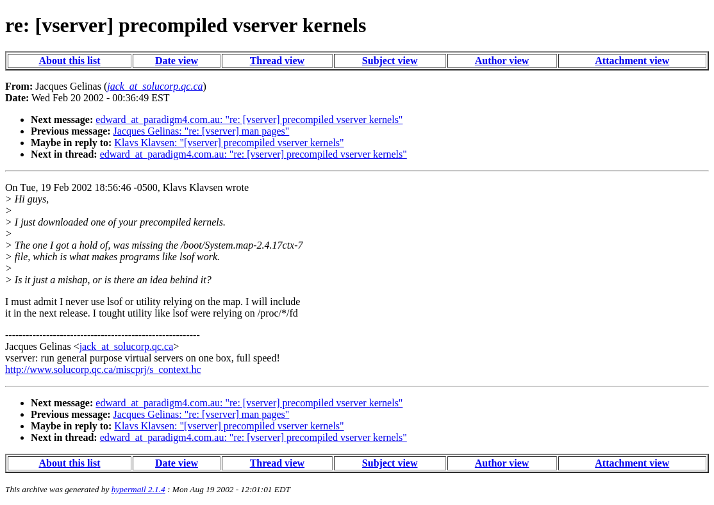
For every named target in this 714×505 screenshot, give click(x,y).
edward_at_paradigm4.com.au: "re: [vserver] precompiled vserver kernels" (249, 119)
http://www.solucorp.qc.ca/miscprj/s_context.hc (103, 369)
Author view (502, 60)
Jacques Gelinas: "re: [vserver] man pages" (201, 131)
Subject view (390, 60)
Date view (176, 60)
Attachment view (632, 60)
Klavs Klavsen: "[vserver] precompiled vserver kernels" (229, 142)
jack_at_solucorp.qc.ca (126, 346)
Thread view (277, 60)
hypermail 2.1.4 (138, 489)
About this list (69, 60)
